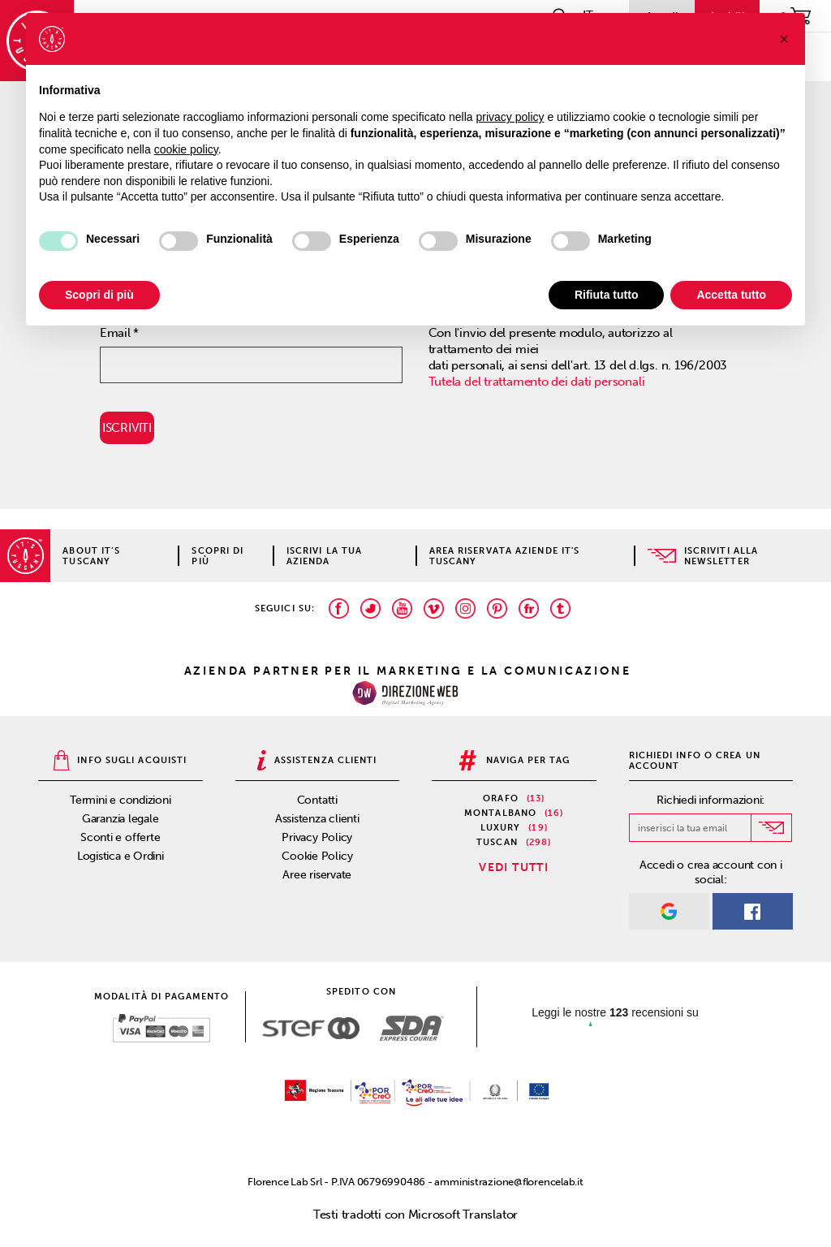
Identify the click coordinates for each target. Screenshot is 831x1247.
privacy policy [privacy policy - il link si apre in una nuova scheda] (510, 116)
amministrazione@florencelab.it (508, 1182)
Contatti (317, 800)
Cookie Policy (317, 856)
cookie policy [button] (186, 149)
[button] (784, 39)
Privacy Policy (317, 837)
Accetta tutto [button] (731, 294)
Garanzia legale (120, 819)
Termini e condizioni (120, 800)
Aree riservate (316, 875)
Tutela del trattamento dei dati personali (536, 381)
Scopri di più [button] (99, 294)
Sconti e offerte (120, 837)
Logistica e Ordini (120, 856)
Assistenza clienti (317, 819)
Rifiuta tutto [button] (607, 294)
